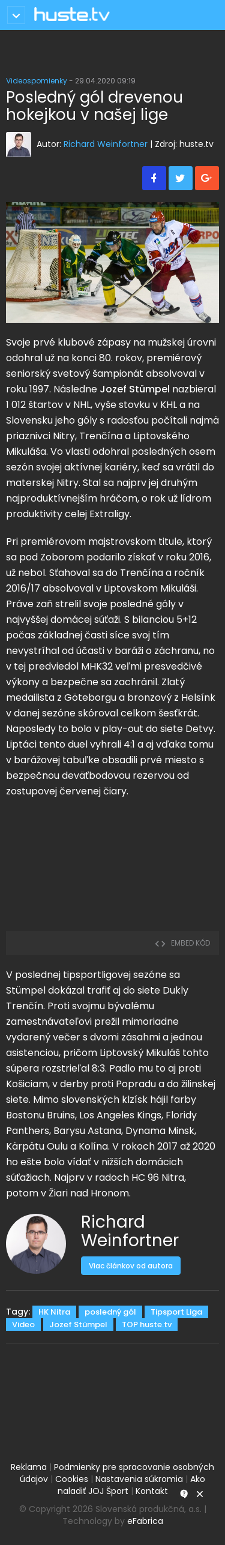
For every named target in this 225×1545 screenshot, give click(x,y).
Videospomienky (36, 81)
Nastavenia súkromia (139, 1479)
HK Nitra (54, 1312)
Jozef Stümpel (78, 1324)
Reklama (29, 1467)
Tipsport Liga (176, 1312)
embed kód (182, 943)
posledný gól (110, 1312)
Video (23, 1324)
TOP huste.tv (147, 1324)
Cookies (71, 1479)
